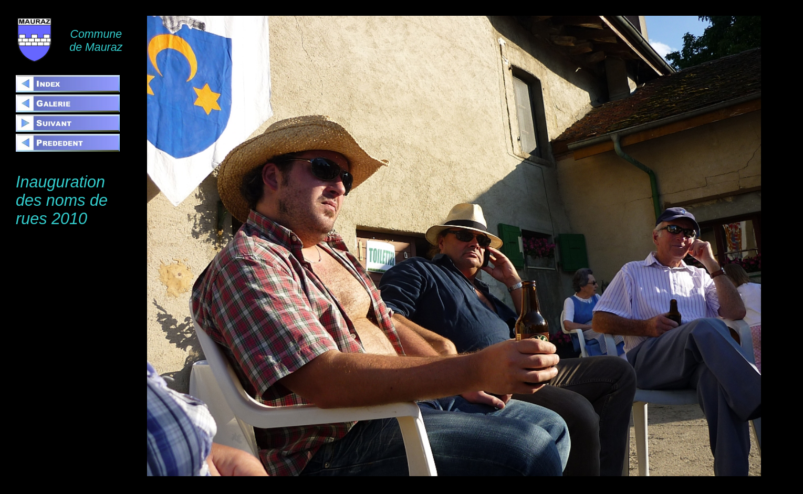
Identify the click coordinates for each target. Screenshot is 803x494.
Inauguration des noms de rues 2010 (62, 200)
